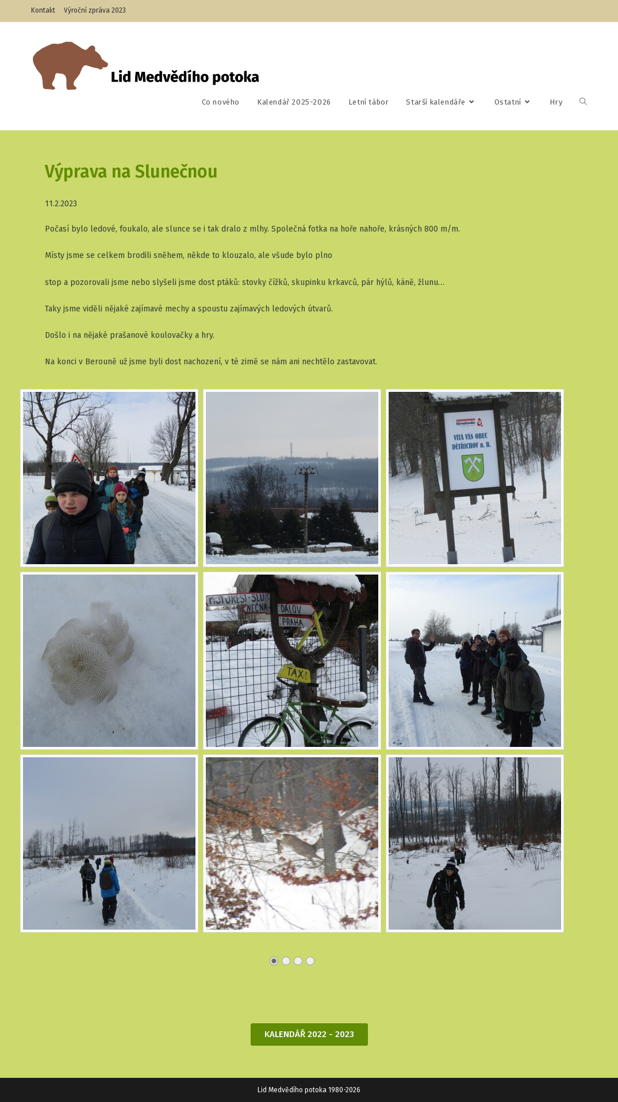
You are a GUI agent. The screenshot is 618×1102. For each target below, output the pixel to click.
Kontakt (43, 10)
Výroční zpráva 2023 (95, 10)
